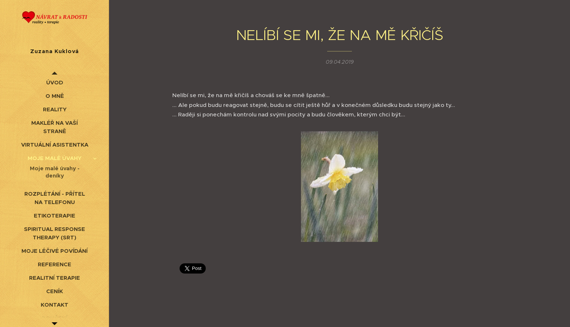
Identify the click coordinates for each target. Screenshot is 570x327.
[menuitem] (54, 82)
